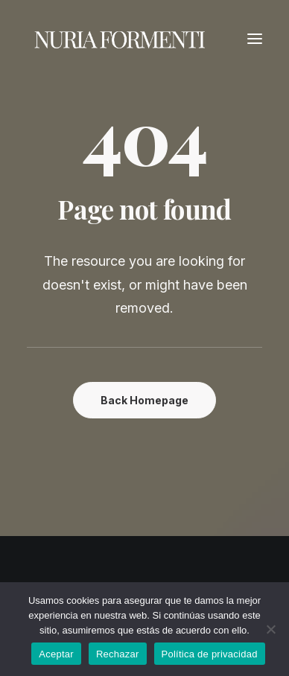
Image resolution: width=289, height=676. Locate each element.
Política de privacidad (210, 654)
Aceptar (56, 654)
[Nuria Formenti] (119, 38)
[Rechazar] (270, 629)
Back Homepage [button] (144, 400)
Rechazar (117, 654)
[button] (254, 38)
